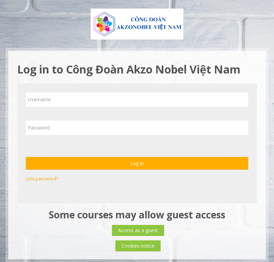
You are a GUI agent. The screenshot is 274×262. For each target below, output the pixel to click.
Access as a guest (138, 230)
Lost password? (42, 178)
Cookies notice (138, 245)
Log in (137, 163)
